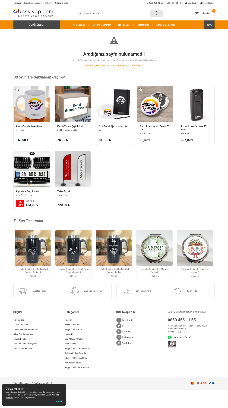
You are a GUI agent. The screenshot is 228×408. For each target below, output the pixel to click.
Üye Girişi (190, 3)
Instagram (124, 337)
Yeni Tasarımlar (102, 25)
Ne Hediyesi (124, 25)
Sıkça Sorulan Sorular (33, 3)
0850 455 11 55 (155, 3)
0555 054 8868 (174, 3)
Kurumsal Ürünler (73, 363)
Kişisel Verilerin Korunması (25, 329)
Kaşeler (68, 320)
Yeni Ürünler (79, 25)
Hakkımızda (18, 320)
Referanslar (143, 25)
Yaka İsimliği (70, 344)
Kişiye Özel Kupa (72, 324)
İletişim (48, 3)
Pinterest (124, 331)
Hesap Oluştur (206, 3)
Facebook (124, 320)
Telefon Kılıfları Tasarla (75, 353)
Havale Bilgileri (20, 339)
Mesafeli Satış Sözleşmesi (25, 344)
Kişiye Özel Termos (73, 329)
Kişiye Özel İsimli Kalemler (77, 367)
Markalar (17, 3)
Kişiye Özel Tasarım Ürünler (77, 348)
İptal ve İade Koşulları (23, 348)
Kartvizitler (70, 334)
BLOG (209, 24)
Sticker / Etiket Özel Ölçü (76, 358)
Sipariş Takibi (61, 3)
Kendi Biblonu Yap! (165, 25)
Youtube (123, 343)
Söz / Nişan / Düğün (74, 339)
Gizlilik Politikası (20, 324)
